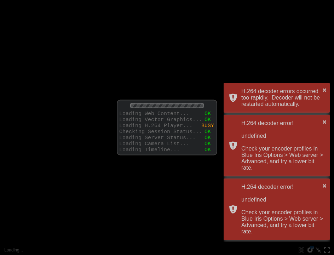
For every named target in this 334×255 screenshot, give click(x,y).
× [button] (324, 90)
